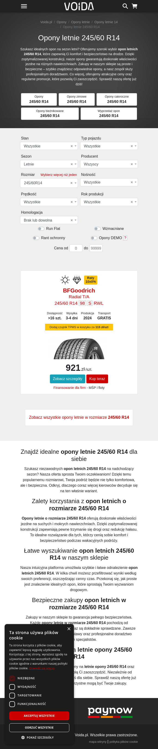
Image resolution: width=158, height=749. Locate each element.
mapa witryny (97, 741)
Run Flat (53, 229)
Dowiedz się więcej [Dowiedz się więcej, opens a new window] (42, 668)
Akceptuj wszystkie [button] (39, 716)
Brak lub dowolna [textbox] (48, 220)
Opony (62, 22)
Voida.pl (46, 22)
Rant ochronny (53, 238)
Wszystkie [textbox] (48, 146)
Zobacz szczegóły (67, 379)
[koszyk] (134, 5)
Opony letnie (80, 22)
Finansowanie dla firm (69, 388)
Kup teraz (97, 379)
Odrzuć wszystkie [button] (39, 728)
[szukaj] (125, 5)
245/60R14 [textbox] (48, 183)
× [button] (68, 629)
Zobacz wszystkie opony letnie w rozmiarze (79, 417)
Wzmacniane (113, 229)
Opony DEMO (110, 238)
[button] (39, 737)
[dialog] (39, 684)
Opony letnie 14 (106, 22)
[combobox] (49, 146)
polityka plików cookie (123, 741)
